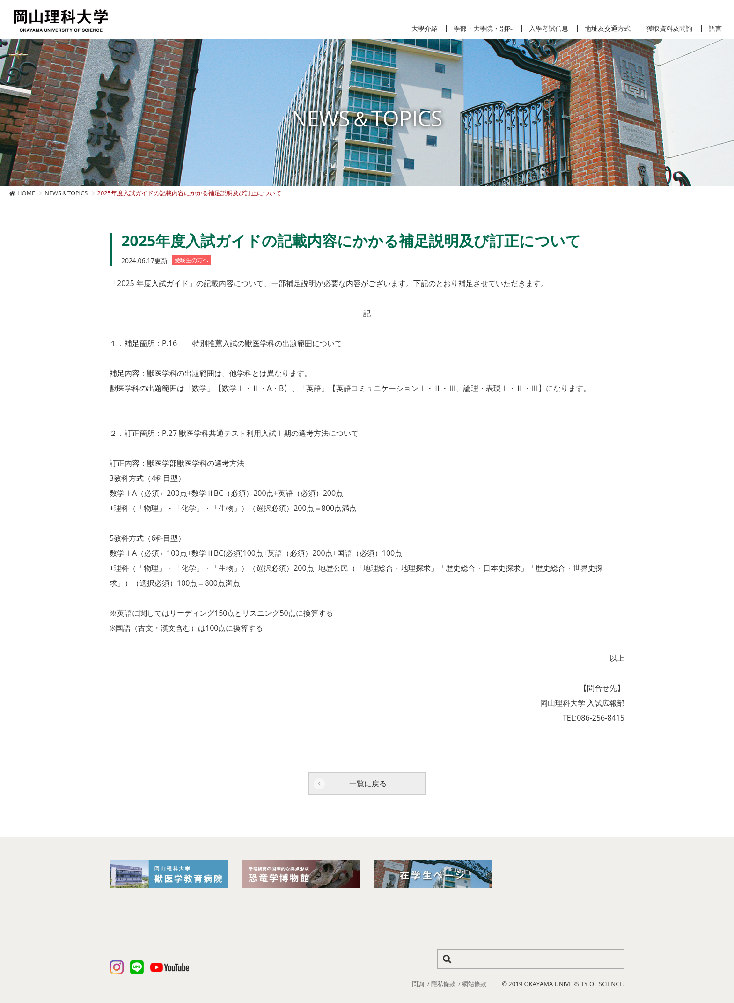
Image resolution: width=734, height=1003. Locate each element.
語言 (715, 28)
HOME (26, 193)
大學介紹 (424, 28)
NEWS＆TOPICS (66, 193)
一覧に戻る (368, 783)
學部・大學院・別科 (483, 28)
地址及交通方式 (608, 28)
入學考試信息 (548, 28)
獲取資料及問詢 (669, 28)
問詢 (418, 984)
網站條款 (474, 984)
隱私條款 (443, 984)
